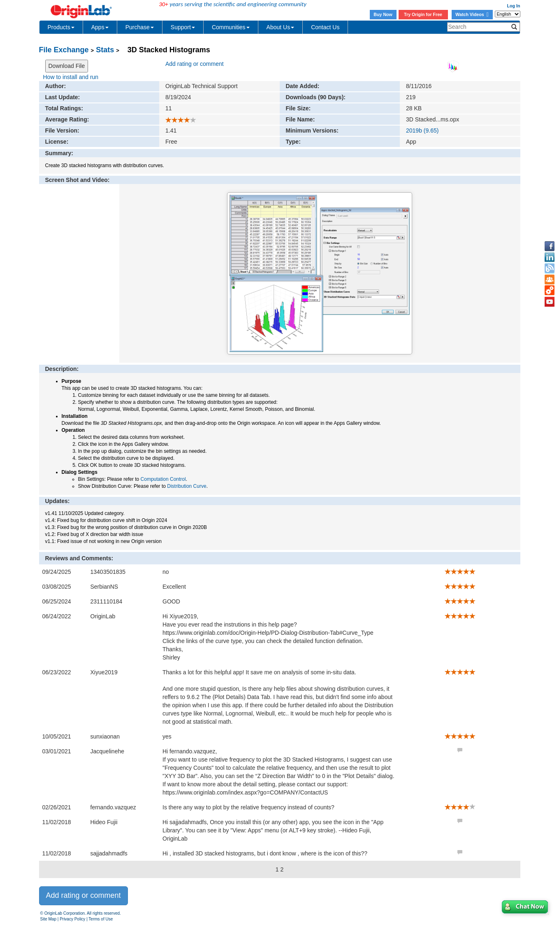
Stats (105, 50)
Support (183, 27)
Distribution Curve (186, 486)
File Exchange (64, 50)
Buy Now (382, 14)
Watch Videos (471, 14)
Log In (513, 5)
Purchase (139, 27)
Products (61, 27)
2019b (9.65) (422, 130)
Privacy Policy (72, 919)
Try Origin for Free (423, 14)
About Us (281, 27)
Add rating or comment (194, 64)
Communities (231, 27)
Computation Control (163, 479)
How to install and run (71, 77)
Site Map (48, 919)
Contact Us (325, 27)
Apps (100, 27)
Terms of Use (100, 919)
